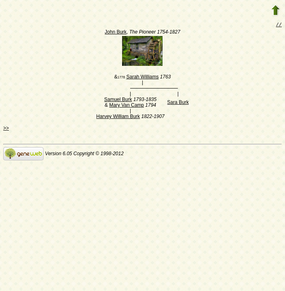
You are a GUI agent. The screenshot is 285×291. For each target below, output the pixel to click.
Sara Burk (178, 103)
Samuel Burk (118, 100)
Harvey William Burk (118, 117)
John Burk (116, 33)
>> (6, 129)
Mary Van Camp (126, 106)
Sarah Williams (142, 77)
